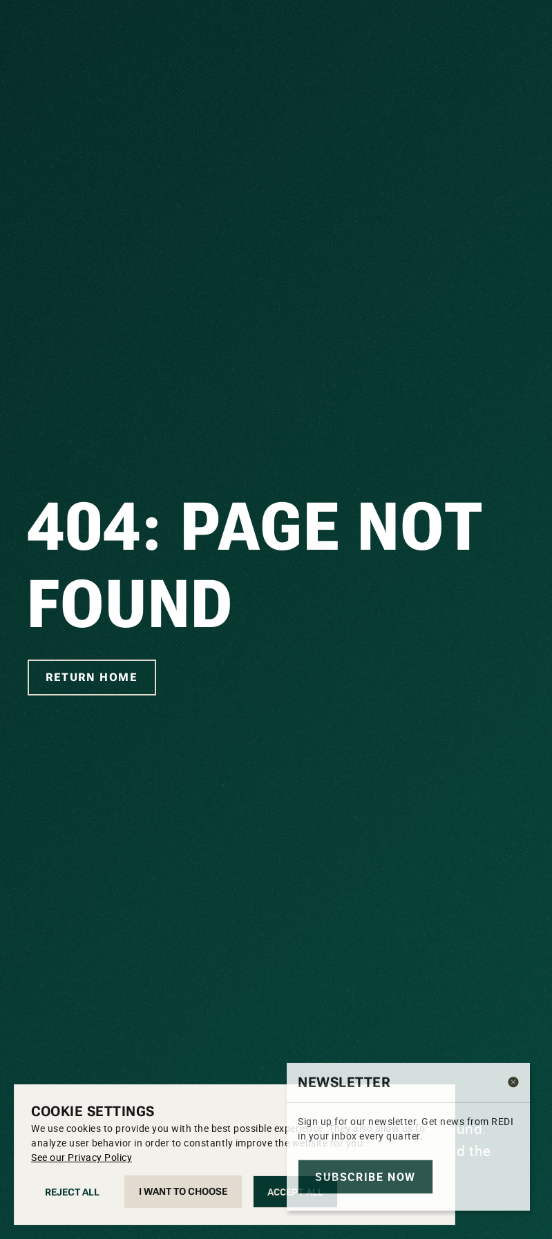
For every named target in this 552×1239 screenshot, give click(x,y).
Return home (92, 677)
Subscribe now (365, 1201)
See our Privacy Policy (81, 1157)
